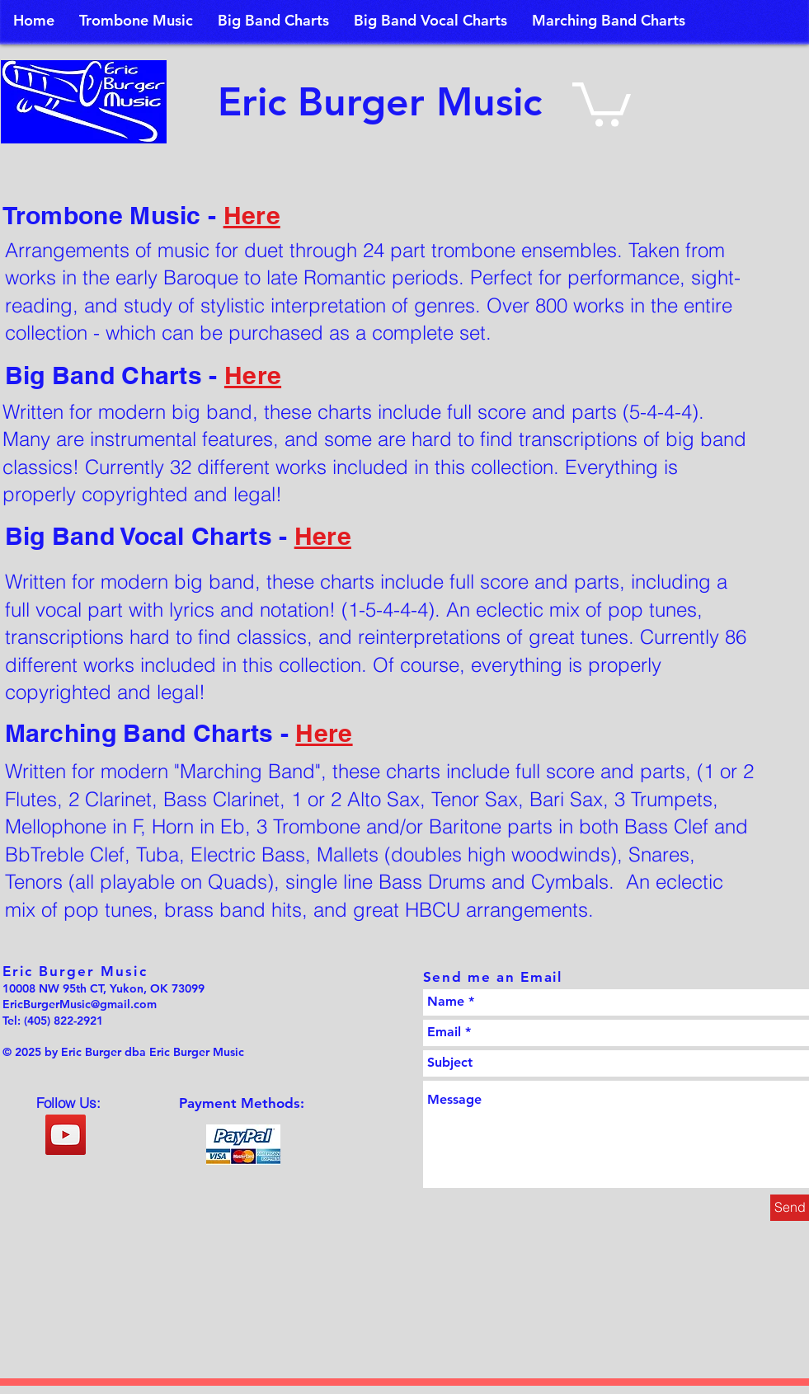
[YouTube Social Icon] (65, 1135)
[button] (601, 102)
